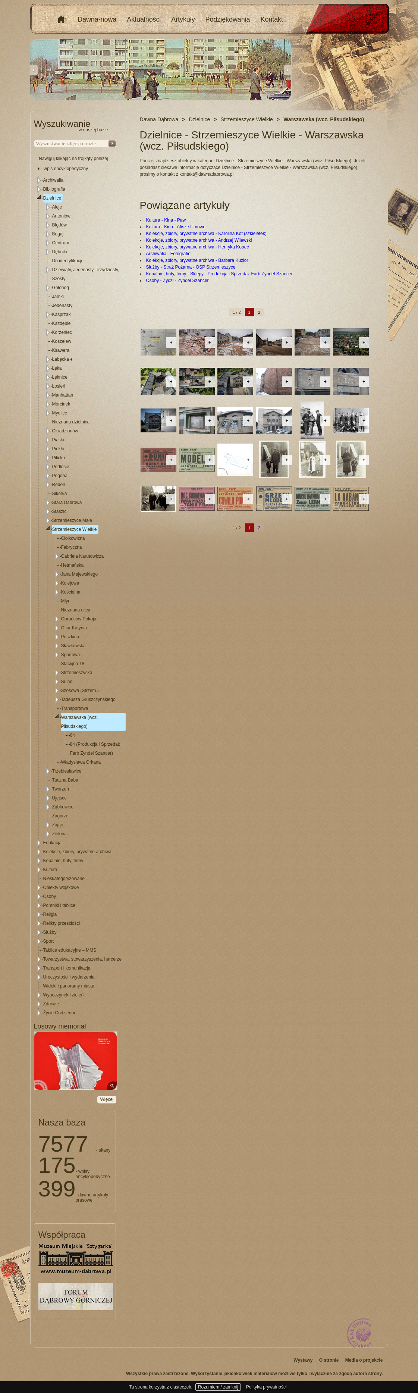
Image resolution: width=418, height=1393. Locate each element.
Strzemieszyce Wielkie (74, 529)
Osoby (49, 896)
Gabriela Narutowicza (82, 556)
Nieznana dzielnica (71, 422)
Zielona (59, 833)
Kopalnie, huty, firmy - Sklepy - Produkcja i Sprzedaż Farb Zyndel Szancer (219, 273)
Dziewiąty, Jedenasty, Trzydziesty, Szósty (85, 274)
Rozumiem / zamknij (218, 1387)
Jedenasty (62, 305)
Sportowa (70, 654)
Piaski (58, 439)
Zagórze (60, 815)
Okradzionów (65, 430)
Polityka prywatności (266, 1387)
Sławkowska (73, 645)
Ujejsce (59, 798)
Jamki (58, 296)
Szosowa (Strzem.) (80, 690)
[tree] (75, 596)
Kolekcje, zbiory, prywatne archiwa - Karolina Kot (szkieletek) (206, 233)
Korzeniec (62, 332)
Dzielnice (52, 198)
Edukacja (52, 842)
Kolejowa (70, 583)
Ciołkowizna (73, 538)
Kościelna (71, 592)
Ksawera (61, 350)
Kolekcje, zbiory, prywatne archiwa (77, 851)
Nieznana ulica (76, 610)
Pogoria (59, 475)
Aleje (57, 207)
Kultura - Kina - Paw (166, 220)
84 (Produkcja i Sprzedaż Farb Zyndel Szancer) (95, 749)
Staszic (59, 511)
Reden (58, 484)
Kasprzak (61, 314)
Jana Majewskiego (79, 574)
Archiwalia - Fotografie (168, 253)
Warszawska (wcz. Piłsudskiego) (79, 722)
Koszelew (61, 341)
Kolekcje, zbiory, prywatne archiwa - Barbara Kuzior (197, 260)
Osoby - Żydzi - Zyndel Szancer (177, 280)
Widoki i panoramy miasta (68, 986)
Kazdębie (61, 323)
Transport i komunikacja (67, 968)
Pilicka (58, 457)
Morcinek (61, 404)
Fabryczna (71, 547)
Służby (50, 932)
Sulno (67, 681)
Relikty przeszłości (61, 923)
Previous (34, 70)
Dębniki (59, 251)
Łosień (58, 386)
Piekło (58, 448)
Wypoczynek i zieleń (63, 995)
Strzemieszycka (76, 672)
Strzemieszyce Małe (72, 520)
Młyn (65, 601)
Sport (48, 941)
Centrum (60, 242)
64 (72, 735)
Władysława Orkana (81, 762)
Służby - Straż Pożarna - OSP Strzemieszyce (191, 267)
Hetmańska (72, 565)
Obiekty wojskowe (61, 887)
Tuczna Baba (65, 780)
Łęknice (59, 377)
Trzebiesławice (67, 771)
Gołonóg (60, 287)
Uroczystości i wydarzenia (69, 977)
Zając (57, 824)
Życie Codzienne (59, 1012)
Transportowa (74, 708)
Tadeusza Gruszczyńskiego (88, 699)
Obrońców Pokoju (79, 619)
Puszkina (70, 636)
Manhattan (62, 395)
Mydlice (59, 413)
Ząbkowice (62, 807)
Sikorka (59, 493)
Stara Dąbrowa (67, 502)
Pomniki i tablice (59, 905)
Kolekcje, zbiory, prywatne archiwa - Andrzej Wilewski (199, 240)
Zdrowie (51, 1004)
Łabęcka (62, 359)
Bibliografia (54, 189)
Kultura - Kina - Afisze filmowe (175, 226)
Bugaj (58, 234)
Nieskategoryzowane (64, 878)
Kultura (50, 869)
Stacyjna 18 (73, 663)
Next (287, 70)
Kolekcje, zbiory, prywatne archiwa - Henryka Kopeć (197, 247)
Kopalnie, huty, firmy (63, 860)
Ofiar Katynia (74, 627)
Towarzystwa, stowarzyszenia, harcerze (82, 959)
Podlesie (60, 466)
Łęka (57, 368)
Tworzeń (60, 789)
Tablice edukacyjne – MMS (70, 950)
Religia (50, 914)
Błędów (59, 225)
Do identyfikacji (67, 260)
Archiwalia (53, 180)
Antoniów (61, 216)
